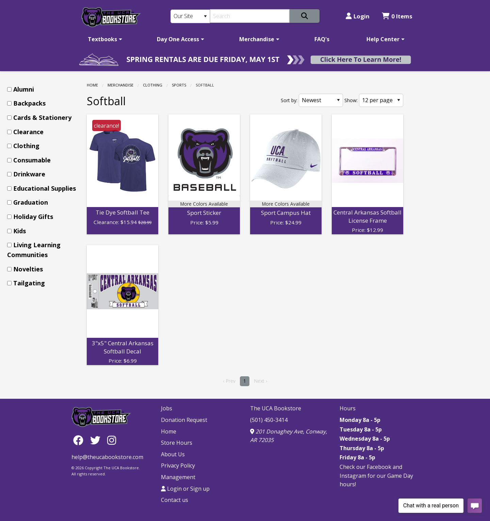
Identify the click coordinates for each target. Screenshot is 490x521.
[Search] (250, 16)
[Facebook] (80, 439)
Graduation (30, 202)
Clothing (152, 85)
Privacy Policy (178, 465)
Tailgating (29, 283)
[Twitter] (97, 439)
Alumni (23, 89)
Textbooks (102, 39)
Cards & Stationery (42, 117)
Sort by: (289, 100)
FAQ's (321, 39)
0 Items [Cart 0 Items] (397, 16)
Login (358, 16)
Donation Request (184, 420)
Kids (19, 231)
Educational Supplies (44, 188)
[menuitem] (103, 39)
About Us (173, 454)
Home (92, 85)
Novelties (28, 269)
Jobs (166, 408)
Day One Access (178, 39)
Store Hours (176, 442)
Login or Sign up (185, 488)
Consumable (32, 160)
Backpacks (29, 103)
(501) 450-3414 (269, 420)
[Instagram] (111, 439)
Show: (351, 100)
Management (178, 477)
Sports (179, 85)
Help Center (382, 39)
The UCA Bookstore (275, 408)
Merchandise (256, 39)
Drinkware (29, 174)
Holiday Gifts (33, 216)
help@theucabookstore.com (107, 457)
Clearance (28, 132)
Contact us (174, 500)
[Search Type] (190, 16)
